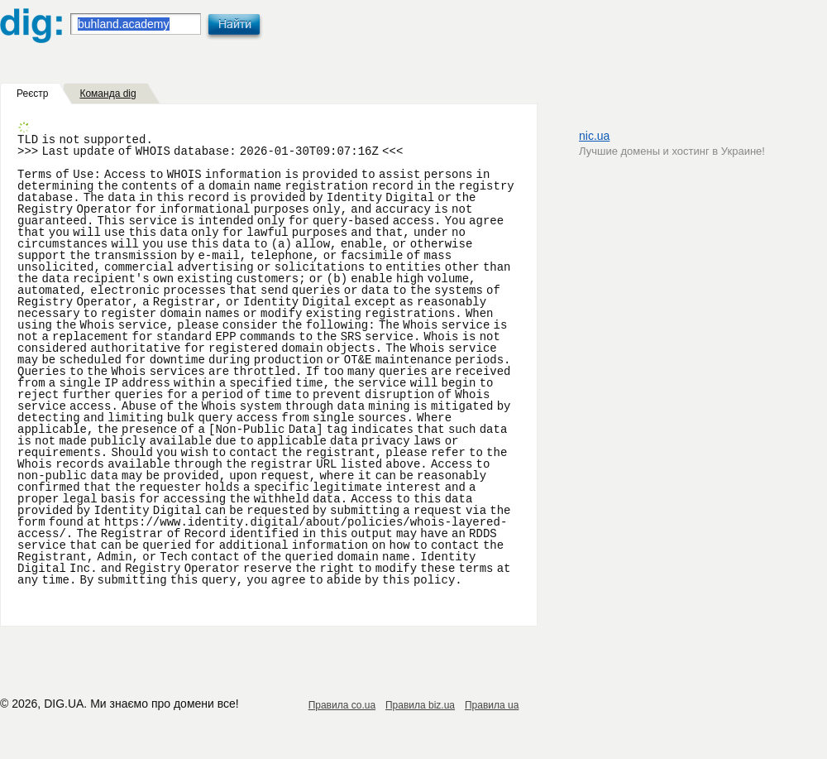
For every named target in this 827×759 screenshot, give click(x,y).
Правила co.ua (341, 705)
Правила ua (492, 705)
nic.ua (594, 135)
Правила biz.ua (420, 705)
